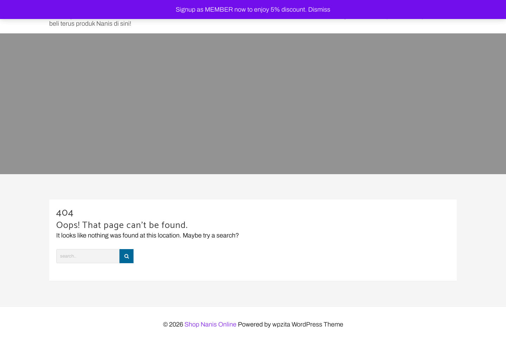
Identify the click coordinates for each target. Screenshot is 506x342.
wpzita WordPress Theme (307, 324)
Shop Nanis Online (210, 324)
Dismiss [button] (319, 9)
